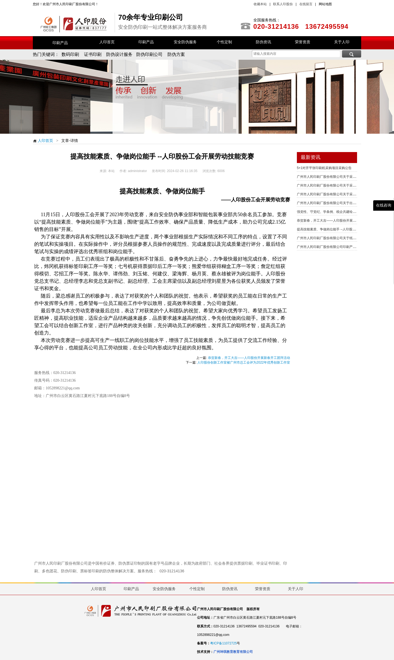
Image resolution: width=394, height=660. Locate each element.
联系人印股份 (282, 4)
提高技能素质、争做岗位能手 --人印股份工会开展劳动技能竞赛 (343, 229)
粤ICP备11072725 (223, 643)
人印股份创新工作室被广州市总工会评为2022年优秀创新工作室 (243, 362)
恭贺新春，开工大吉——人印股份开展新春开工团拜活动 (249, 358)
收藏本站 (260, 4)
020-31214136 (172, 571)
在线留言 (305, 4)
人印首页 (43, 140)
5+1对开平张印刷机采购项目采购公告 (324, 168)
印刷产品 (60, 43)
